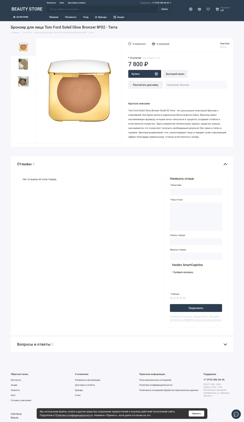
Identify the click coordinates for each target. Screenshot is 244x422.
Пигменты (70, 17)
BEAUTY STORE (26, 9)
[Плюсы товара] (196, 241)
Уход (85, 17)
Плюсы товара (177, 235)
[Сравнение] (199, 9)
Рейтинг (175, 294)
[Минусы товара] (196, 256)
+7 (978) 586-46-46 (155, 3)
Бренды (101, 17)
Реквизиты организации (87, 380)
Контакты (51, 3)
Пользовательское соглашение (155, 380)
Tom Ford (224, 43)
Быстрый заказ (175, 73)
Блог (62, 3)
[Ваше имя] (196, 191)
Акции (118, 17)
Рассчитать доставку (145, 84)
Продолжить (196, 308)
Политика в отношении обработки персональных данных (168, 390)
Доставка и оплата (77, 3)
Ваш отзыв (177, 199)
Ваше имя (176, 185)
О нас (78, 395)
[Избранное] (208, 9)
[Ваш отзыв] (196, 217)
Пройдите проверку (183, 272)
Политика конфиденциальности (74, 415)
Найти (164, 9)
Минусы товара (178, 249)
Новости (15, 390)
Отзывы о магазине (21, 400)
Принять (196, 413)
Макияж (53, 17)
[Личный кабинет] (190, 9)
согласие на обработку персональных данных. (196, 319)
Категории (20, 17)
